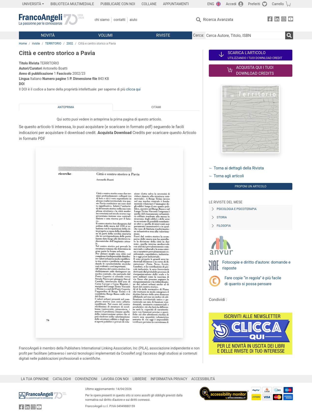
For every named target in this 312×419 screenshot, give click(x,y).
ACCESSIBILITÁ (203, 379)
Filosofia (224, 225)
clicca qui (133, 89)
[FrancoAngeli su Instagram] (283, 19)
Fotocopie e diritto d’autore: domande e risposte (256, 265)
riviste (36, 43)
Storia (222, 217)
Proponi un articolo (250, 186)
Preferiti (254, 4)
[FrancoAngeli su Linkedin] (276, 19)
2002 (69, 43)
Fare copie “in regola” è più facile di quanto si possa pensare (253, 281)
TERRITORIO (53, 43)
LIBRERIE (140, 379)
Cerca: (198, 35)
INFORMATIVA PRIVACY (169, 379)
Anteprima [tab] (66, 107)
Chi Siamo (102, 20)
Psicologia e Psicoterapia (236, 209)
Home (23, 43)
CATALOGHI (62, 379)
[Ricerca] (289, 35)
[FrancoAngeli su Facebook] (270, 19)
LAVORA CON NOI (115, 379)
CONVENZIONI (86, 379)
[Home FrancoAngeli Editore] (51, 19)
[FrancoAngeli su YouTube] (290, 19)
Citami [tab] (156, 107)
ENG (210, 4)
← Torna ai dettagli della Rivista (236, 168)
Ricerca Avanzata (218, 19)
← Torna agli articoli (226, 176)
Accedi (231, 4)
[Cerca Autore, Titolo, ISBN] (245, 35)
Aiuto (133, 20)
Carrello (278, 4)
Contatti (119, 20)
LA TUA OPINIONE (35, 379)
